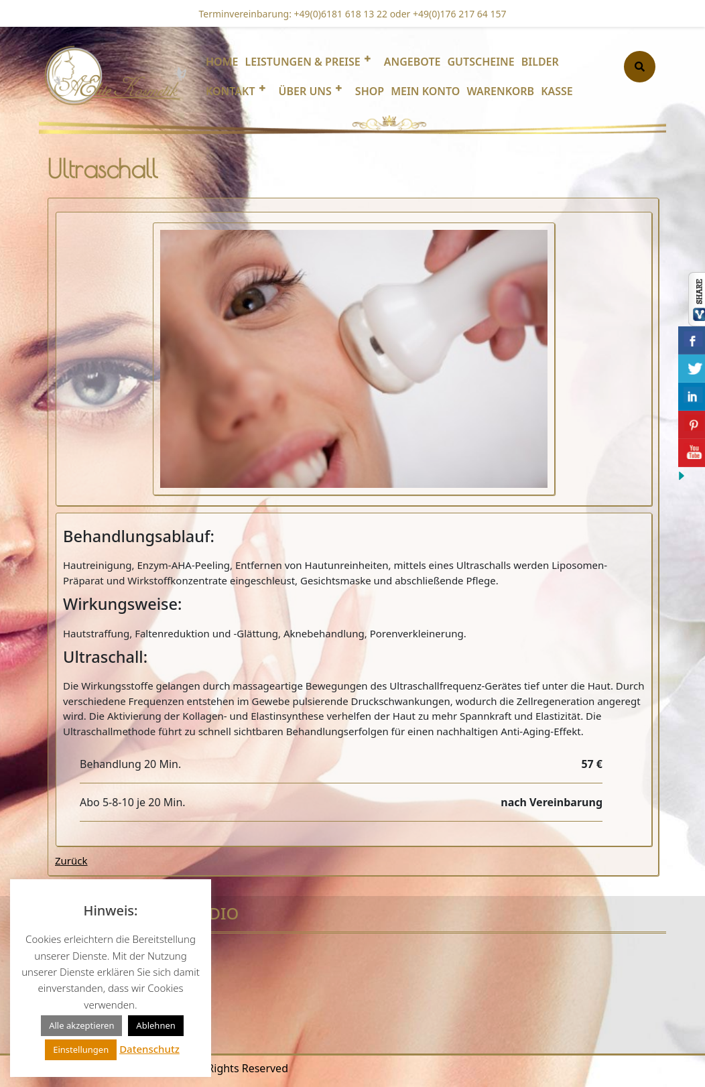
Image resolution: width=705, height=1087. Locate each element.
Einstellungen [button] (81, 1049)
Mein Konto (425, 91)
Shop (369, 91)
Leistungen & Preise (302, 61)
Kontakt (230, 91)
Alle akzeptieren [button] (81, 1025)
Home (222, 61)
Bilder (540, 61)
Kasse (557, 91)
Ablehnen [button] (155, 1025)
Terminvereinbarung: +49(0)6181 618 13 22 (293, 13)
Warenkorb (500, 91)
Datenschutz (149, 1049)
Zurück (71, 860)
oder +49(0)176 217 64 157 (446, 13)
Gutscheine (480, 61)
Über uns (305, 91)
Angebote (412, 61)
